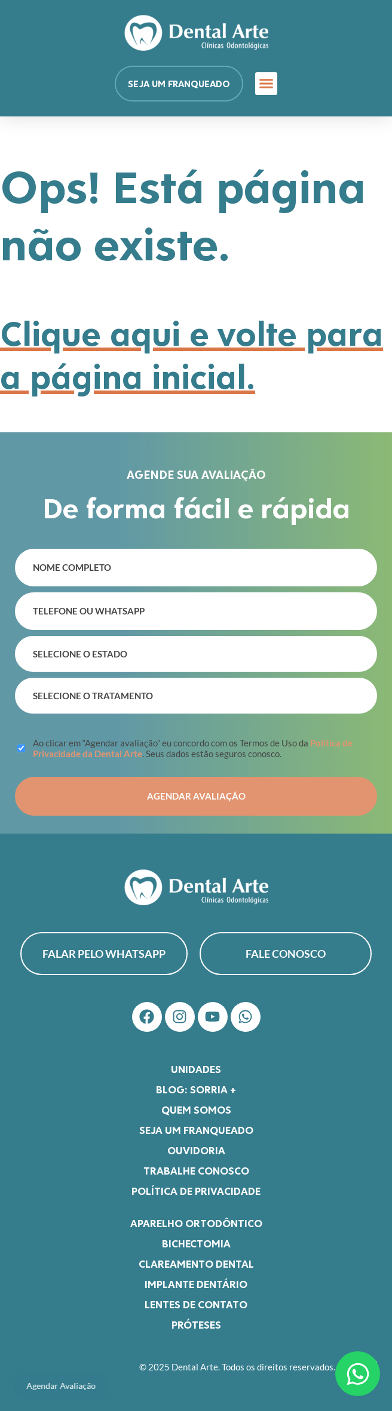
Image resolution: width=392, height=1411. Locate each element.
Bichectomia (196, 1243)
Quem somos (196, 1109)
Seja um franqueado (196, 1129)
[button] (266, 83)
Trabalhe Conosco (196, 1170)
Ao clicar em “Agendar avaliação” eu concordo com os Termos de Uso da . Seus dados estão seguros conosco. (193, 748)
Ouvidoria (196, 1150)
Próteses (196, 1324)
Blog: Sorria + (196, 1089)
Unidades (196, 1068)
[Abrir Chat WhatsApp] (357, 1373)
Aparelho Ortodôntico (196, 1222)
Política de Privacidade (196, 1190)
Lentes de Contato (196, 1304)
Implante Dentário (196, 1283)
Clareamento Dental (196, 1263)
